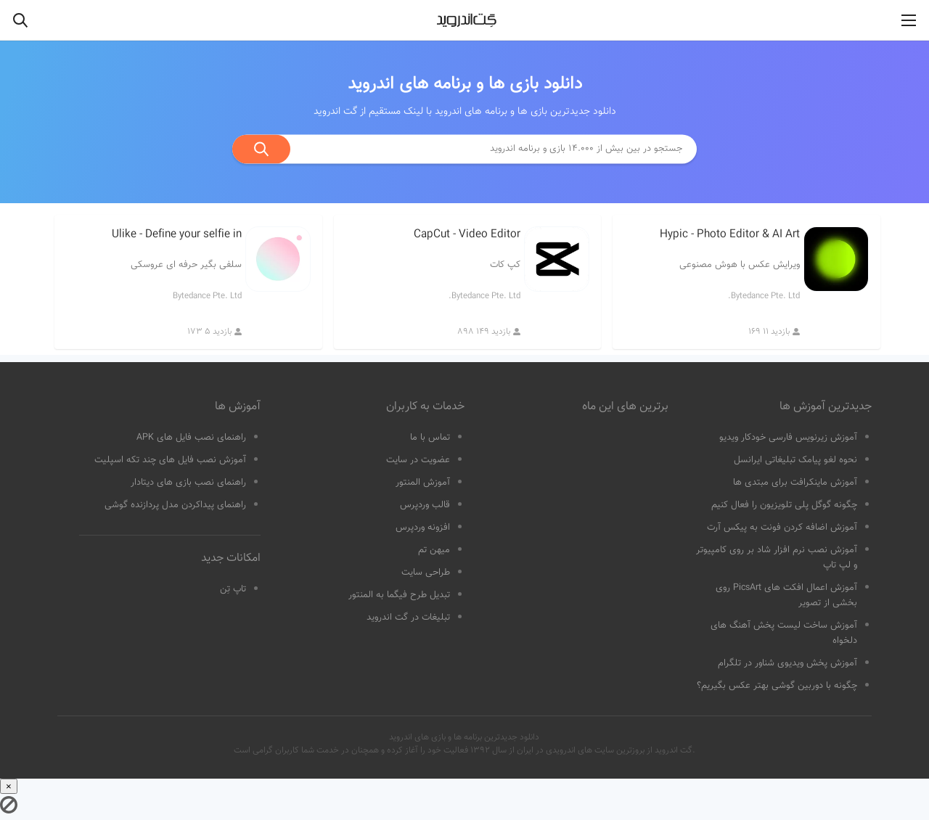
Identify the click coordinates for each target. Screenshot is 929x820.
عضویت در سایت (418, 460)
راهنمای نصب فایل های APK (191, 437)
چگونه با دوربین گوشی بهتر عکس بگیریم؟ (777, 685)
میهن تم (434, 550)
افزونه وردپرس (423, 527)
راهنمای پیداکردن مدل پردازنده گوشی (175, 505)
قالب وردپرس (425, 505)
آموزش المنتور (423, 482)
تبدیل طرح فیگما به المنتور (399, 595)
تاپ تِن (233, 589)
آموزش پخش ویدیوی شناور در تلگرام (787, 663)
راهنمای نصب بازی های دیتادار (188, 482)
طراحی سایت (425, 572)
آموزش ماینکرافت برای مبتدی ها (795, 482)
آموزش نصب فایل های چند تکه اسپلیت (170, 460)
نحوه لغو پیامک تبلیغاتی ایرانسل (795, 460)
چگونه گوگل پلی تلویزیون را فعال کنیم (784, 505)
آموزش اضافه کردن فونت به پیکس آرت (782, 527)
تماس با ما (430, 437)
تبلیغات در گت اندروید (408, 617)
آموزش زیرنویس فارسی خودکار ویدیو (788, 437)
